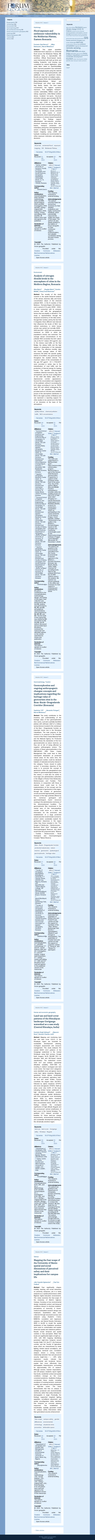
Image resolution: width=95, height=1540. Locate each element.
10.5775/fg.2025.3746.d (52, 152)
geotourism (45, 850)
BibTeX (56, 188)
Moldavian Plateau (51, 148)
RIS (51, 188)
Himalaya (43, 1132)
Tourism (9, 37)
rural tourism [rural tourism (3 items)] (79, 53)
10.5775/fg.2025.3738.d (52, 857)
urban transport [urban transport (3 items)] (74, 60)
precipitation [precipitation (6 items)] (70, 46)
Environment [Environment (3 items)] (74, 34)
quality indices (39, 411)
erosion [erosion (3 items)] (80, 34)
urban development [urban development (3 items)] (78, 59)
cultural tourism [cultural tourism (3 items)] (76, 31)
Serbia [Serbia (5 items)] (85, 53)
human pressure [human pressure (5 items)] (71, 40)
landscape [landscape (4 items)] (73, 42)
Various (9, 38)
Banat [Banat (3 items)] (73, 27)
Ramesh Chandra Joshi (46, 1034)
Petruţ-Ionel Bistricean (46, 291)
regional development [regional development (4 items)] (81, 46)
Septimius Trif (38, 710)
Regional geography (12, 35)
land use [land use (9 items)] (79, 42)
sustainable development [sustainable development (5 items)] (74, 57)
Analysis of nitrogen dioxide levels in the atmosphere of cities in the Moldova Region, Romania (47, 280)
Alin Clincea (50, 1538)
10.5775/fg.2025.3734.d (52, 1135)
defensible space (48, 1427)
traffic (36, 414)
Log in (68, 67)
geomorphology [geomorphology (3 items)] (70, 38)
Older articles (39, 1530)
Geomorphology (11, 28)
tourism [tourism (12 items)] (69, 59)
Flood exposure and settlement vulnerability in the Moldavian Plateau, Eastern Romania (47, 35)
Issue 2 (46, 22)
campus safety (48, 1419)
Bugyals (49, 1132)
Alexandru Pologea (52, 710)
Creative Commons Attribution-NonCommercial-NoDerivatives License (47, 253)
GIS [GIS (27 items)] (86, 37)
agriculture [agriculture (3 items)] (69, 27)
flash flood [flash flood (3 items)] (72, 35)
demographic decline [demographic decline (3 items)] (81, 32)
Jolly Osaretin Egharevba (42, 1282)
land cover (45, 1129)
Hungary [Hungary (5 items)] (79, 40)
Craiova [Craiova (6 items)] (68, 31)
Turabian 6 (56, 167)
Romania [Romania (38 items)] (72, 51)
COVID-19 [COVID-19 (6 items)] (80, 29)
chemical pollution (51, 411)
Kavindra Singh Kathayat (41, 1032)
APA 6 (51, 165)
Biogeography (11, 22)
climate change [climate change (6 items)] (71, 29)
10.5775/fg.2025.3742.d (52, 418)
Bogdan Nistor (49, 289)
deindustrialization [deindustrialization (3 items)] (71, 32)
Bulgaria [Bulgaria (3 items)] (84, 27)
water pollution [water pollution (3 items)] (83, 60)
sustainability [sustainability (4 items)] (84, 55)
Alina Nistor (37, 289)
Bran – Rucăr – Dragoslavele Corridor (47, 845)
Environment (10, 26)
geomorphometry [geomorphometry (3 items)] (79, 38)
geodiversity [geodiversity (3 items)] (84, 35)
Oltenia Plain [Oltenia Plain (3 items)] (76, 44)
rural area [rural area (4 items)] (73, 53)
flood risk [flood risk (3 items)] (77, 35)
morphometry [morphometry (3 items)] (69, 44)
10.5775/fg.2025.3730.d (52, 1431)
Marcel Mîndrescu (47, 46)
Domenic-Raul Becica (41, 44)
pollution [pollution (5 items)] (83, 44)
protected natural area (42, 848)
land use (37, 1129)
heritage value (50, 853)
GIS (43, 148)
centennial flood (47, 145)
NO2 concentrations (46, 414)
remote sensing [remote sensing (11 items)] (73, 48)
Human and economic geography (16, 31)
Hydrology (10, 33)
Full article (39, 152)
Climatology (10, 24)
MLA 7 (55, 169)
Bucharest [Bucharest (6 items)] (78, 27)
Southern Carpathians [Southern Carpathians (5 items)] (73, 55)
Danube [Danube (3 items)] (82, 31)
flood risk (38, 145)
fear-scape (38, 1419)
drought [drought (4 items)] (68, 34)
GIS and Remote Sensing (14, 29)
